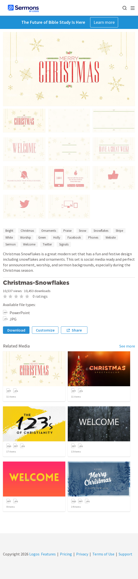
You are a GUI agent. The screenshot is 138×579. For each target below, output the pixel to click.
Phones (93, 237)
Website (111, 237)
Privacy (82, 554)
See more (127, 346)
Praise (67, 231)
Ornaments (48, 231)
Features (48, 554)
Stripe (119, 231)
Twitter (47, 244)
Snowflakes (101, 231)
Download (16, 330)
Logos (34, 554)
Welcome (29, 244)
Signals (64, 244)
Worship (25, 237)
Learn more (104, 22)
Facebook (74, 237)
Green (42, 237)
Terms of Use (103, 554)
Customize (45, 330)
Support (125, 554)
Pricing (66, 554)
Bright (9, 231)
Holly (56, 237)
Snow (82, 231)
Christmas (27, 231)
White (9, 237)
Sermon (10, 244)
